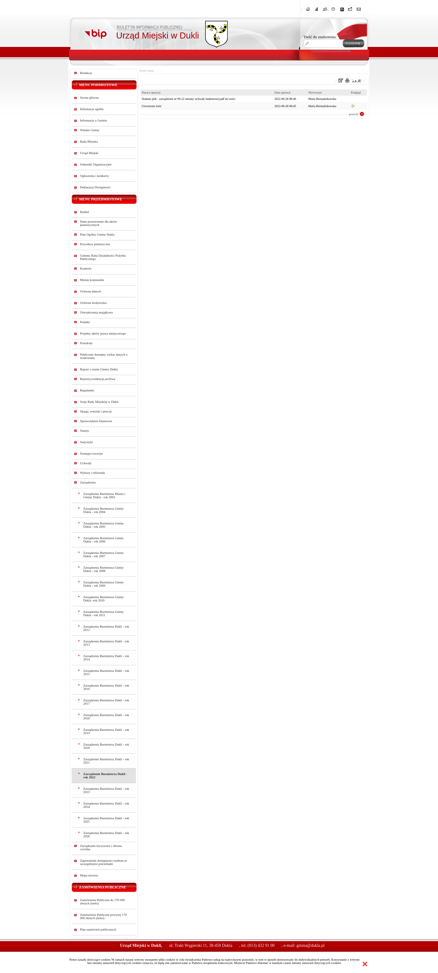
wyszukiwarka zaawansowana (331, 50)
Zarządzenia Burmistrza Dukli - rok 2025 (106, 820)
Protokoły (86, 343)
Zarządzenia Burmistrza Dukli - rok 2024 (106, 805)
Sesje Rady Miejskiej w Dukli (99, 401)
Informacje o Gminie (93, 120)
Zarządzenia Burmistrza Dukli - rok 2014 (106, 657)
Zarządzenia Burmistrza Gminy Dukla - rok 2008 (103, 569)
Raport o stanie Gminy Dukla (99, 369)
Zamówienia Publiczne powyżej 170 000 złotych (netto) (103, 916)
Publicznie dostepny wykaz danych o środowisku (104, 356)
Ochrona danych (90, 291)
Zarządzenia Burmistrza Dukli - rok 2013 (106, 643)
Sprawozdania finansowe (96, 421)
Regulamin (87, 390)
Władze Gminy (90, 130)
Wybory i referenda (92, 472)
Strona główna (89, 97)
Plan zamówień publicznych (98, 929)
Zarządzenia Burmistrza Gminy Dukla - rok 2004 (103, 510)
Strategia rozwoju (91, 453)
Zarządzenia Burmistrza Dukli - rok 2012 (106, 628)
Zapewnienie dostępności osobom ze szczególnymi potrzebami (103, 862)
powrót (353, 114)
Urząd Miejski (89, 153)
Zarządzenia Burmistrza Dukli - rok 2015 (106, 672)
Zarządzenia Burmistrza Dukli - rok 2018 (106, 716)
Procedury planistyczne (95, 244)
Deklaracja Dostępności (95, 187)
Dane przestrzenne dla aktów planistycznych (98, 223)
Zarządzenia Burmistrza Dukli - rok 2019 (106, 731)
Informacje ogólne (91, 109)
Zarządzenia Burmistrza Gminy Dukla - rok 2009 (103, 584)
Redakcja (86, 73)
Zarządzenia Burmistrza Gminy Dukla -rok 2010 (103, 598)
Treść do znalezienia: (320, 37)
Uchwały (85, 463)
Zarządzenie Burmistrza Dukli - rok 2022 (105, 775)
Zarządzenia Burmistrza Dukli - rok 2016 (106, 687)
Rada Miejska (89, 141)
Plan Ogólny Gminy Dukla (97, 234)
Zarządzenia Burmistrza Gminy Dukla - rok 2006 (103, 539)
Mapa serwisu (89, 875)
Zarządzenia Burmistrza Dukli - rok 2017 (106, 702)
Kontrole (85, 268)
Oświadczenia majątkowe (96, 312)
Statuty (84, 430)
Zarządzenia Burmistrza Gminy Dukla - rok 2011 (103, 613)
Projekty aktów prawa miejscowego (103, 333)
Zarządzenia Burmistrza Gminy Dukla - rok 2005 (103, 525)
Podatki (85, 322)
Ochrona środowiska (93, 302)
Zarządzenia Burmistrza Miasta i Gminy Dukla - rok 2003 (104, 495)
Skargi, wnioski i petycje (96, 411)
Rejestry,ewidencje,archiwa (97, 379)
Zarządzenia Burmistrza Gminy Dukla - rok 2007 (103, 554)
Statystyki (86, 442)
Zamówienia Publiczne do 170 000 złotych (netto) (102, 901)
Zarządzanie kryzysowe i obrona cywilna (101, 847)
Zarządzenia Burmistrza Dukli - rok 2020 (106, 746)
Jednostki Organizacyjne (96, 164)
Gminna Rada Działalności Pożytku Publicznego (103, 257)
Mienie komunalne (92, 280)
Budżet (84, 212)
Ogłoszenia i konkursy (94, 176)
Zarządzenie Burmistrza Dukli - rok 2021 (106, 761)
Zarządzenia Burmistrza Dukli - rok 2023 (106, 790)
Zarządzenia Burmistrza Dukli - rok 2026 (106, 834)
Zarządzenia (88, 482)
